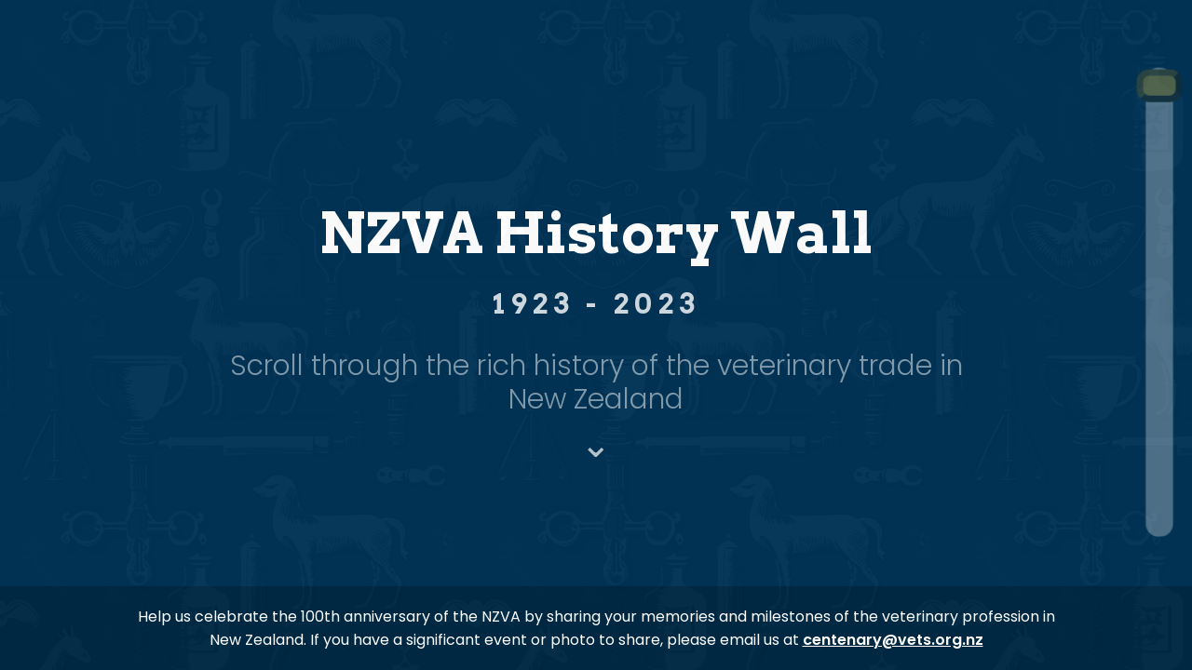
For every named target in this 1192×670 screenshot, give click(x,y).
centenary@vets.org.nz (893, 639)
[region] (596, 335)
